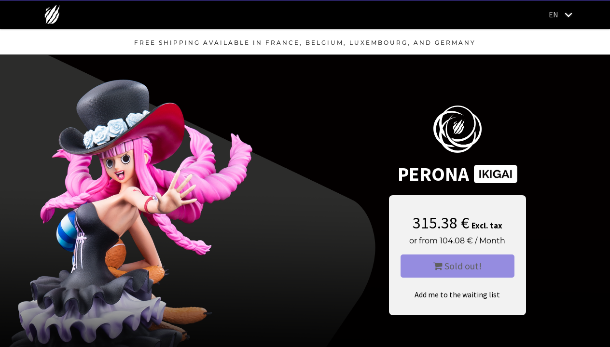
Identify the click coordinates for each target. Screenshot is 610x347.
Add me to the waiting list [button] (457, 294)
